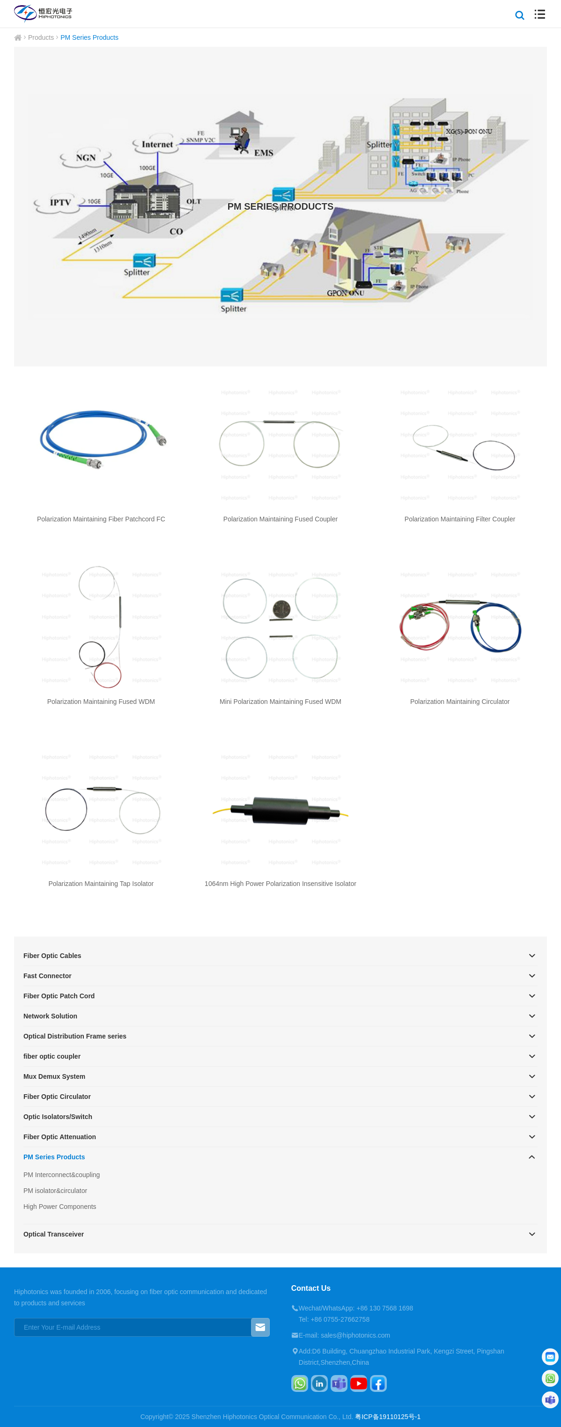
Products (41, 37)
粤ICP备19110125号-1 (388, 1416)
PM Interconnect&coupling (61, 1174)
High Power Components (59, 1206)
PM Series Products (89, 37)
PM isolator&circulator (55, 1190)
